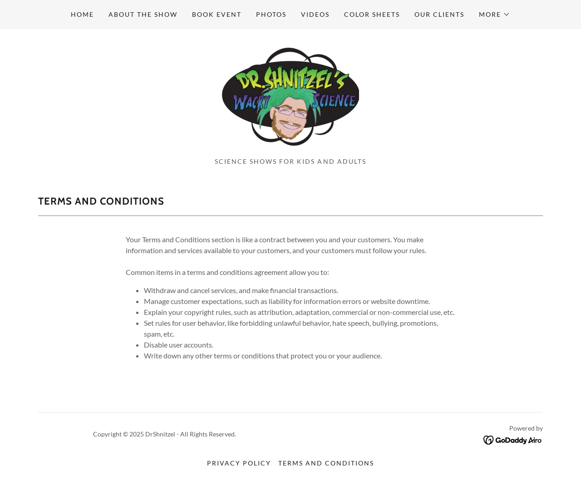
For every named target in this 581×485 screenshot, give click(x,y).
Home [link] (82, 14)
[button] (494, 14)
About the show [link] (142, 14)
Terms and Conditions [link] (326, 463)
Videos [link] (315, 14)
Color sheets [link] (372, 14)
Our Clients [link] (439, 14)
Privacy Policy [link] (239, 463)
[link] (290, 96)
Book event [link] (216, 14)
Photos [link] (271, 14)
